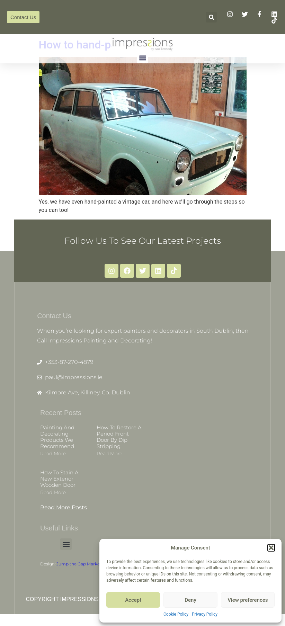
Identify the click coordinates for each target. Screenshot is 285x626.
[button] (271, 547)
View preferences (248, 600)
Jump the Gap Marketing (82, 571)
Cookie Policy (175, 614)
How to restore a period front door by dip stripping (119, 444)
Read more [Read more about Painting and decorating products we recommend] (53, 461)
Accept (133, 600)
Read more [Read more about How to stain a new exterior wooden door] (53, 500)
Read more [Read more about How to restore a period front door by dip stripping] (109, 461)
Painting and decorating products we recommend (57, 444)
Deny (190, 600)
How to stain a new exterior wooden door (59, 485)
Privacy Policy (204, 614)
